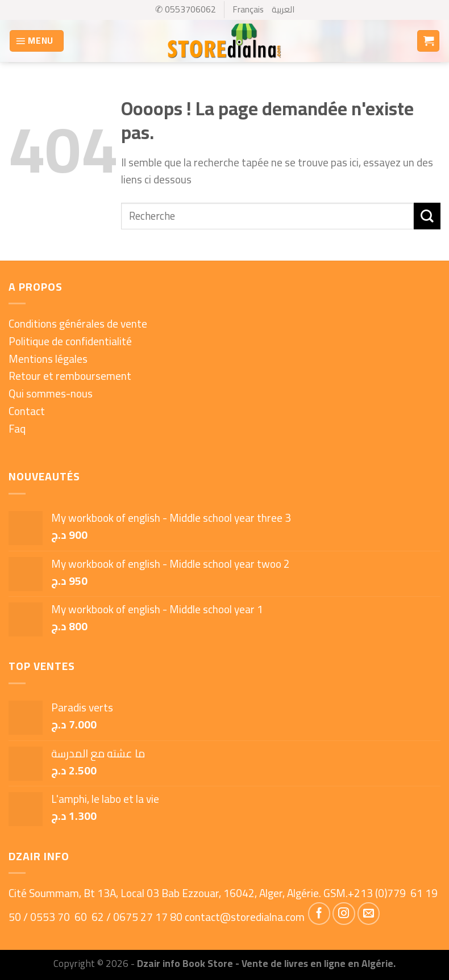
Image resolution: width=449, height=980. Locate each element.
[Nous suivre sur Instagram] (343, 913)
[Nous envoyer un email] (368, 913)
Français (248, 9)
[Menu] (37, 41)
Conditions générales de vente (78, 323)
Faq (17, 428)
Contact (27, 411)
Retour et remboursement (70, 376)
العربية (283, 9)
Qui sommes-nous (51, 393)
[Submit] (427, 216)
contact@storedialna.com (245, 917)
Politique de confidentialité (70, 341)
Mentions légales (48, 359)
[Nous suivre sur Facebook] (319, 913)
